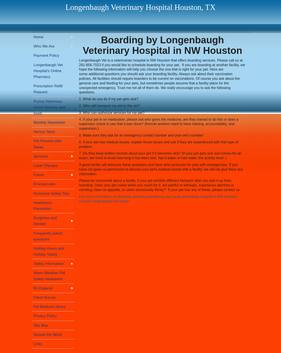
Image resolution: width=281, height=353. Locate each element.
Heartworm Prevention (43, 206)
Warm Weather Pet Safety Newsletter (49, 276)
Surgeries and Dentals (45, 221)
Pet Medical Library (50, 307)
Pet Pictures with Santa (48, 144)
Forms (39, 175)
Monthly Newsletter (49, 122)
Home (39, 37)
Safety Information (49, 264)
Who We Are (44, 46)
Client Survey (45, 297)
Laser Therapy (46, 166)
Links (38, 344)
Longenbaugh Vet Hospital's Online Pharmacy (48, 71)
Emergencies (44, 184)
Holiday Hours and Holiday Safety (49, 251)
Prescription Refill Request (48, 89)
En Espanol (43, 288)
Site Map (41, 325)
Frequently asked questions (48, 236)
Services (41, 156)
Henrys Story (44, 132)
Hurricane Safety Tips (51, 193)
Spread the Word (48, 335)
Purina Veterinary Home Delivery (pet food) (50, 107)
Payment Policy (46, 55)
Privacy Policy (45, 316)
